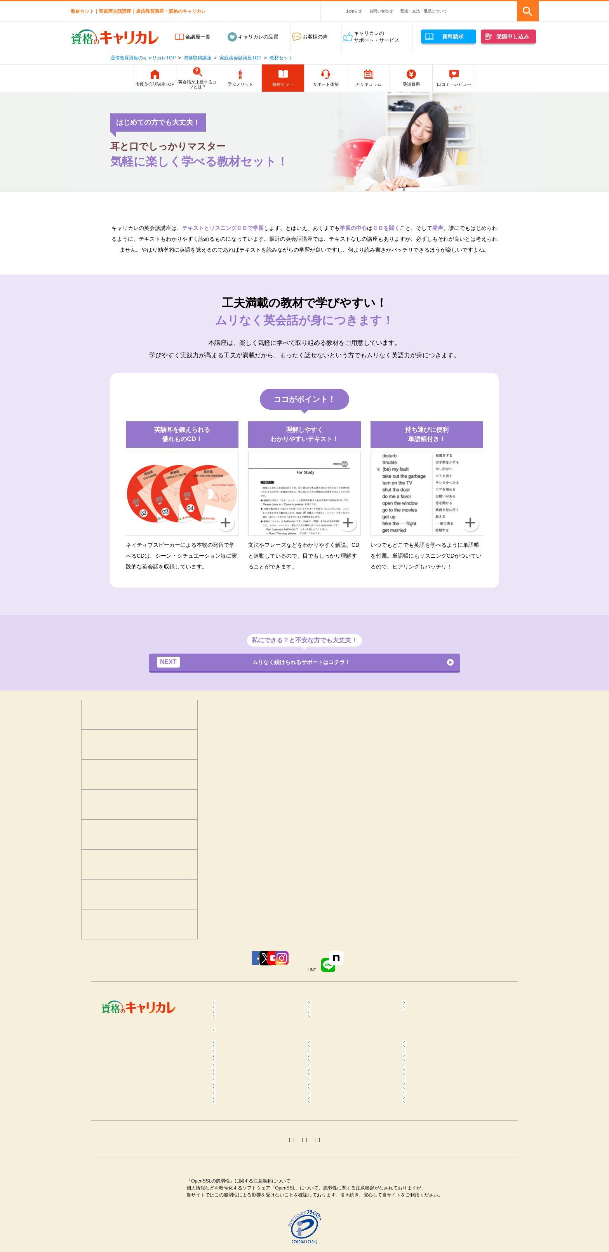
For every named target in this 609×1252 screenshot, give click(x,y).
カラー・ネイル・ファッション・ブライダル (447, 1022)
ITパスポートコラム (241, 1218)
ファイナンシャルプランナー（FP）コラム (442, 1168)
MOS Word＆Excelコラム (438, 1207)
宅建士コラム (330, 1183)
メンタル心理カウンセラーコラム (257, 1069)
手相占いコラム (237, 1230)
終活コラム (422, 1153)
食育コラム (232, 1130)
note (417, 963)
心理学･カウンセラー (243, 995)
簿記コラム (232, 1183)
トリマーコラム (332, 1218)
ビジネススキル (237, 1018)
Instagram (319, 963)
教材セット (281, 58)
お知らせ (354, 11)
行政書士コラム (427, 1183)
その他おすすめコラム (435, 1242)
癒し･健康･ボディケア (340, 995)
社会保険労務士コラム (244, 1195)
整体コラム (422, 1081)
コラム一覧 (232, 1058)
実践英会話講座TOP (240, 58)
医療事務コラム (332, 1141)
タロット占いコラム (337, 1230)
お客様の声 (315, 37)
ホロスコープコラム (432, 1230)
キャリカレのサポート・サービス (376, 36)
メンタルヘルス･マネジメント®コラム (255, 1084)
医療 (224, 1007)
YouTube (273, 963)
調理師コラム (330, 1130)
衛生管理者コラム (335, 1207)
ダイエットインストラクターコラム (352, 1103)
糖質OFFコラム (427, 1130)
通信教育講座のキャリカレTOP (143, 58)
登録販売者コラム (239, 1141)
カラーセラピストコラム (342, 1069)
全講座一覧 (198, 37)
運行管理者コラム (335, 1195)
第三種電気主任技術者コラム (252, 1207)
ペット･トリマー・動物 (341, 1018)
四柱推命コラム (237, 1242)
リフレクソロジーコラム (247, 1099)
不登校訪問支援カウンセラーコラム (352, 1084)
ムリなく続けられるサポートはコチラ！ (263, 662)
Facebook (179, 963)
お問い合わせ (381, 11)
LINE (370, 963)
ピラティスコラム (239, 1118)
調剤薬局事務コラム (432, 1141)
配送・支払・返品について (423, 11)
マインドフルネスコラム (437, 1069)
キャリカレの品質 (258, 37)
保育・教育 (327, 1007)
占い (224, 1037)
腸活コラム (327, 1118)
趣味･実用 (326, 1037)
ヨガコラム (422, 1099)
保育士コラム (330, 1153)
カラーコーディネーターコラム (445, 1218)
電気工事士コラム (430, 1195)
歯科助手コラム (237, 1153)
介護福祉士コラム (239, 1165)
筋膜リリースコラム (432, 1118)
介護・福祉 (422, 1007)
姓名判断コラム (332, 1242)
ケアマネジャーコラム (340, 1165)
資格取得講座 (198, 58)
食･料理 (419, 995)
